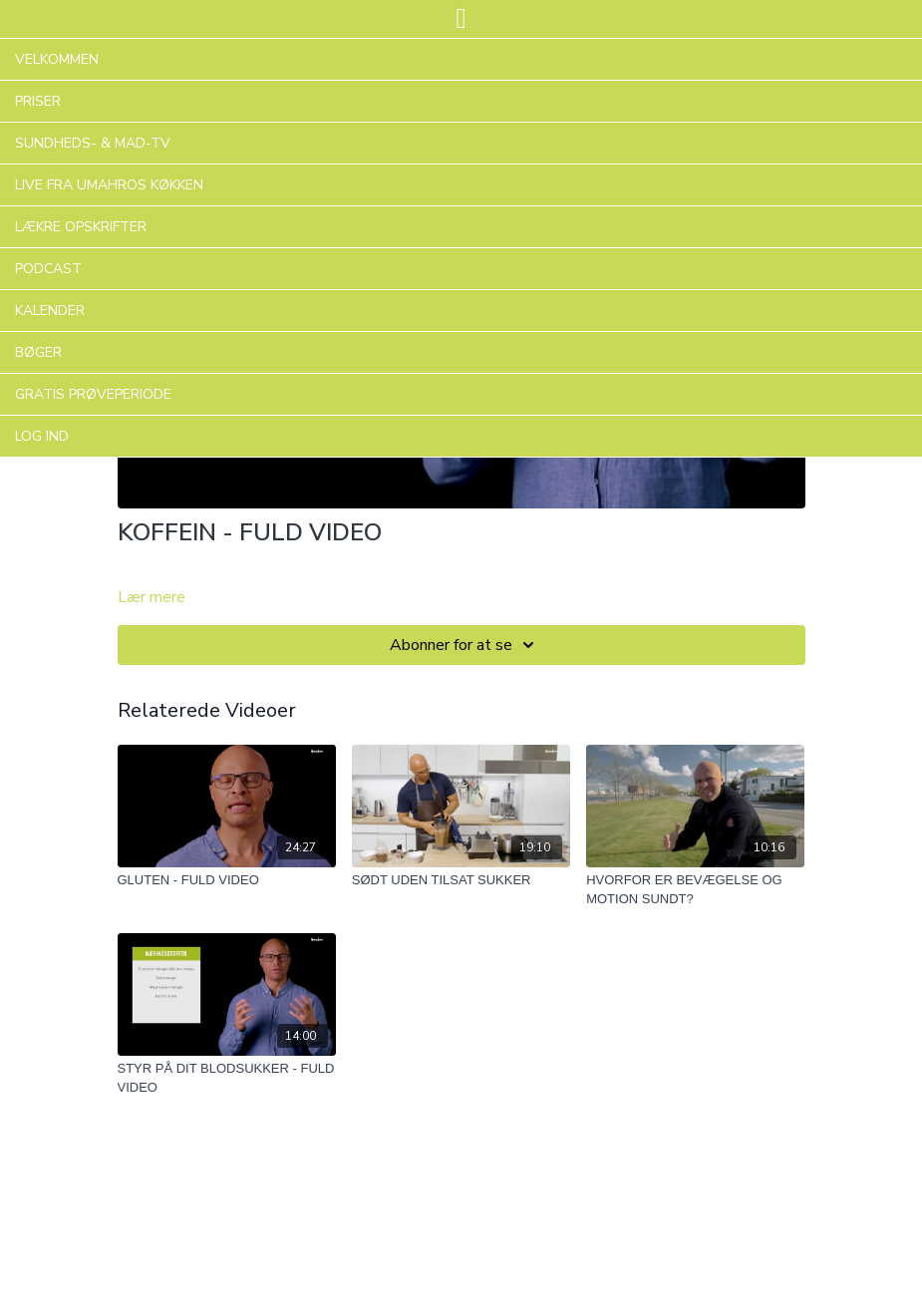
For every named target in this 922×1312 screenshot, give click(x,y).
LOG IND (42, 436)
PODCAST (48, 268)
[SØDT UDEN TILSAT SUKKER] (461, 880)
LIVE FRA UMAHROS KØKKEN (109, 184)
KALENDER (50, 310)
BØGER (38, 352)
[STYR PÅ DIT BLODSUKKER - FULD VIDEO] (227, 1078)
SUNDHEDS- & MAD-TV (92, 143)
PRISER (38, 101)
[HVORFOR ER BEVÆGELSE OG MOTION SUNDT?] (695, 889)
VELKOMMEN (57, 59)
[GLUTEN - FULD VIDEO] (227, 880)
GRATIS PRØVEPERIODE (93, 394)
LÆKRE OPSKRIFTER (81, 226)
